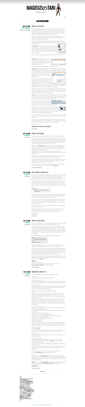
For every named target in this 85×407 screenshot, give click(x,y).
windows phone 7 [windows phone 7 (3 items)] (28, 398)
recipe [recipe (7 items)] (32, 391)
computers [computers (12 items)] (24, 380)
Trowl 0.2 (34, 260)
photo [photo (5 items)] (28, 387)
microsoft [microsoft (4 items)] (22, 385)
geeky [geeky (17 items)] (30, 381)
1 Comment (27, 222)
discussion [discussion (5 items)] (22, 381)
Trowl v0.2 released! (38, 220)
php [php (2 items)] (27, 388)
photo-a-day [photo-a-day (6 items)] (23, 388)
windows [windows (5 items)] (27, 397)
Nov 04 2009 (26, 26)
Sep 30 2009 (26, 133)
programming (27, 30)
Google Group (55, 165)
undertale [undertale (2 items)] (25, 395)
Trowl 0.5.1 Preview (38, 26)
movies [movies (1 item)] (25, 385)
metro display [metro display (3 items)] (27, 384)
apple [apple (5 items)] (21, 378)
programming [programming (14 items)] (29, 390)
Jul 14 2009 (26, 272)
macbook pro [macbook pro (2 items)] (22, 384)
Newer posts (42, 371)
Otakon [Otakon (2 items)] (26, 387)
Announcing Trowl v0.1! (39, 272)
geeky (36, 267)
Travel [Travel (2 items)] (26, 394)
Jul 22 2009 (26, 221)
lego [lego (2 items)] (30, 383)
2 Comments (27, 135)
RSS (65, 17)
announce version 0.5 (41, 145)
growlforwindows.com (39, 352)
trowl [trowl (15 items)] (29, 394)
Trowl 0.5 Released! (38, 133)
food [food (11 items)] (26, 381)
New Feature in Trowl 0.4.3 (40, 172)
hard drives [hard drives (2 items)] (23, 383)
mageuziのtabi (41, 7)
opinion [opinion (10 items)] (22, 387)
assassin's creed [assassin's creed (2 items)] (26, 378)
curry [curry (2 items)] (29, 380)
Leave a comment (25, 28)
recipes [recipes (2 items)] (21, 392)
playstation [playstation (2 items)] (30, 388)
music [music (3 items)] (27, 385)
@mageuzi (41, 258)
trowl (36, 128)
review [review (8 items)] (24, 393)
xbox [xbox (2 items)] (20, 399)
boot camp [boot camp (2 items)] (31, 378)
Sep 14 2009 (26, 172)
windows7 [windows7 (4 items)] (22, 398)
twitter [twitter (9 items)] (21, 395)
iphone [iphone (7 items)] (28, 383)
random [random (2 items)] (25, 391)
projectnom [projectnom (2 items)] (22, 391)
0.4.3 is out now (34, 213)
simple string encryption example (48, 363)
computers (22, 30)
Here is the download (43, 355)
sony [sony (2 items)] (30, 392)
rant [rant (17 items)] (28, 391)
